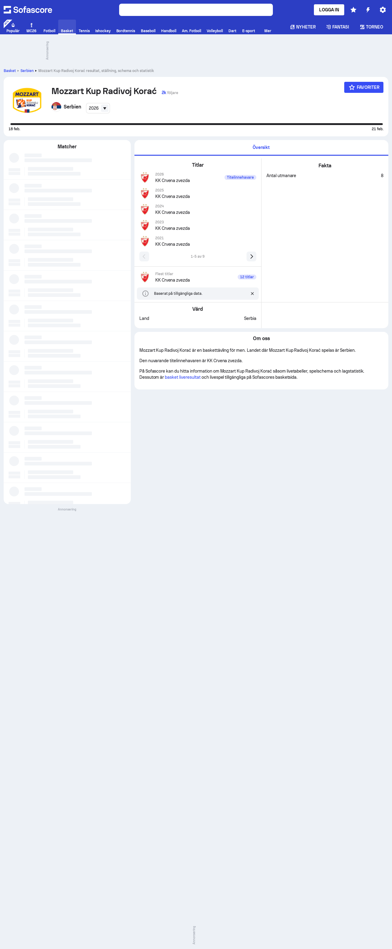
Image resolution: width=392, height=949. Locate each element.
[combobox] (98, 108)
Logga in (329, 9)
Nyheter (303, 27)
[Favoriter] (363, 87)
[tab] (261, 148)
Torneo (371, 27)
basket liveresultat (182, 377)
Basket (10, 71)
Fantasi (337, 27)
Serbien (27, 71)
